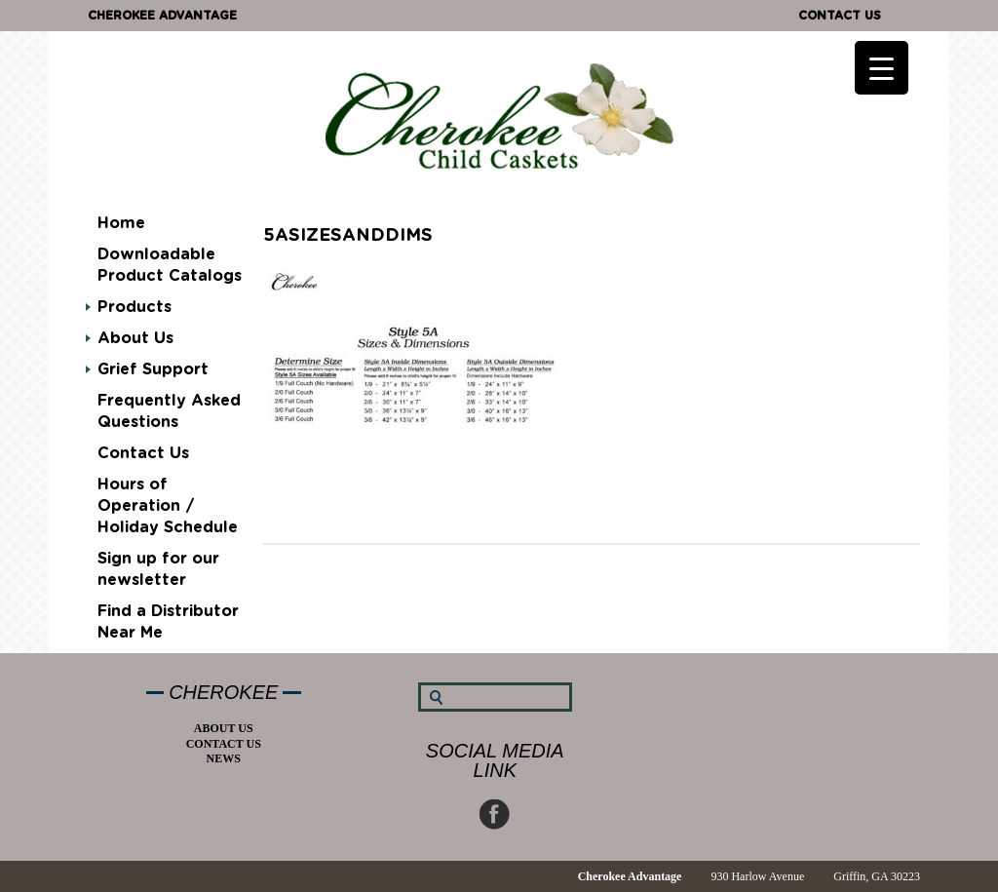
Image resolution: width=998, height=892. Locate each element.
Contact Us (839, 15)
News (224, 758)
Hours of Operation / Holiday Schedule (167, 506)
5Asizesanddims (348, 236)
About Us (135, 338)
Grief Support (153, 369)
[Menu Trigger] (881, 68)
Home (121, 223)
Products (134, 307)
